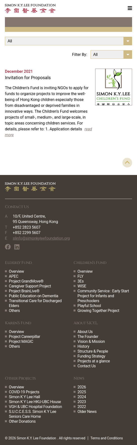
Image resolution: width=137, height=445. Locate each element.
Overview (16, 271)
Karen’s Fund (18, 323)
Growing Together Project (98, 310)
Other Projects (20, 378)
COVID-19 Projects (24, 392)
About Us (85, 331)
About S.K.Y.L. (86, 323)
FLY (80, 276)
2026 (81, 387)
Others (14, 310)
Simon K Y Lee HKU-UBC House (35, 401)
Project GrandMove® (26, 281)
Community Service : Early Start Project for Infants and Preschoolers (103, 296)
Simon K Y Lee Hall (24, 397)
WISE (81, 286)
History (83, 346)
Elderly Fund (18, 262)
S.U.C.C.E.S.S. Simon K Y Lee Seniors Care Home (32, 414)
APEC (13, 276)
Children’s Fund (90, 262)
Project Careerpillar (24, 336)
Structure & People (92, 351)
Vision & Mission (91, 341)
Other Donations (22, 421)
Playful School (89, 305)
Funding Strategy (91, 356)
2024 (81, 397)
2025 (81, 392)
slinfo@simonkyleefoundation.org (41, 238)
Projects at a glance (93, 361)
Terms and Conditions (107, 438)
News (79, 378)
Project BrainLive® (24, 291)
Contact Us (86, 366)
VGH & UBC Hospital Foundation (35, 406)
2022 (81, 406)
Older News (87, 411)
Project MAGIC (21, 341)
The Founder (87, 336)
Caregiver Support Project (30, 286)
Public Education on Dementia (33, 296)
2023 (81, 401)
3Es (80, 281)
